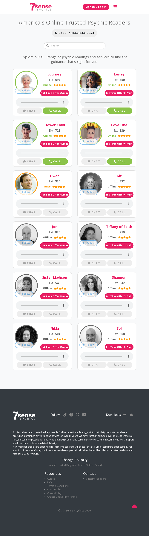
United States (85, 465)
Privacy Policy (54, 489)
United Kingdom (67, 465)
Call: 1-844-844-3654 (74, 33)
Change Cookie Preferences (62, 496)
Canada (99, 465)
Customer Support (96, 478)
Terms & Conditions (57, 485)
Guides (51, 478)
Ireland (52, 465)
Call (55, 110)
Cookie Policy (54, 493)
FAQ (49, 482)
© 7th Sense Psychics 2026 (74, 510)
